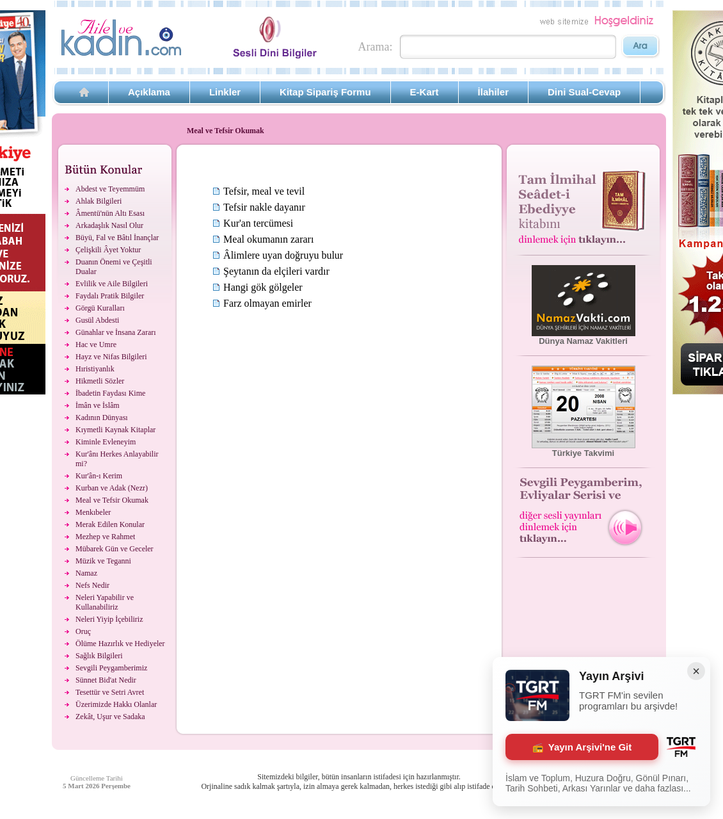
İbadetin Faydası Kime (110, 393)
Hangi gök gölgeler (263, 287)
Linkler (225, 91)
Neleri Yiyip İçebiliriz (109, 619)
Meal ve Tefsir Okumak (111, 500)
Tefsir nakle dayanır (264, 207)
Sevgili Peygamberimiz (111, 667)
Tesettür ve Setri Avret (109, 692)
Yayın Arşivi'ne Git (582, 747)
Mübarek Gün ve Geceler (114, 548)
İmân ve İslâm (97, 405)
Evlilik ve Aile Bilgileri (111, 283)
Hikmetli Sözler (99, 381)
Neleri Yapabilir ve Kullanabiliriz (104, 602)
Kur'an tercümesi (258, 223)
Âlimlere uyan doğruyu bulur (283, 255)
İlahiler (493, 91)
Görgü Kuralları (100, 308)
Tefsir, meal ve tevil (264, 191)
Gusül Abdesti (97, 320)
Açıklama (149, 91)
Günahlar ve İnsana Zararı (115, 332)
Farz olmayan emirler (267, 303)
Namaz (86, 573)
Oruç (83, 631)
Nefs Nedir (92, 585)
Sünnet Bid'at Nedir (105, 680)
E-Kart (424, 91)
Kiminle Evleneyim (105, 441)
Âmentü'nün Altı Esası (110, 213)
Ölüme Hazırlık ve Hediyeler (120, 643)
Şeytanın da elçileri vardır (276, 271)
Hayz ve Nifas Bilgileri (111, 356)
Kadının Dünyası (101, 417)
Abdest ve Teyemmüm (110, 188)
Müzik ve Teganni (103, 560)
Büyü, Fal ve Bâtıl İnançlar (117, 237)
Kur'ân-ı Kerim (98, 475)
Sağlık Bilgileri (99, 655)
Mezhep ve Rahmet (105, 536)
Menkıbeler (93, 512)
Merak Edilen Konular (110, 524)
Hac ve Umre (95, 344)
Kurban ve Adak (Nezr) (111, 487)
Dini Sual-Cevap (584, 91)
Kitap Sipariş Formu (325, 91)
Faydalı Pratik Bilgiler (109, 295)
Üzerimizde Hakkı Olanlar (116, 704)
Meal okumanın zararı (268, 239)
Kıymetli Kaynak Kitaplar (115, 429)
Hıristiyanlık (95, 368)
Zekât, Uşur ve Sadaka (110, 716)
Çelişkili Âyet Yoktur (108, 249)
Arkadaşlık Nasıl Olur (109, 225)
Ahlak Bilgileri (98, 201)
